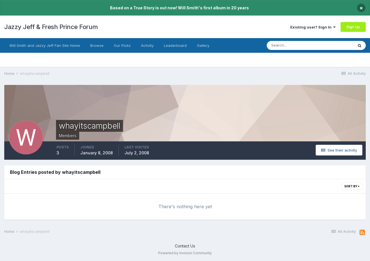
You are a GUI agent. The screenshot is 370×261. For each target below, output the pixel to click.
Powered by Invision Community (185, 253)
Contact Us (185, 246)
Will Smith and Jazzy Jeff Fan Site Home (44, 45)
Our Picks (122, 45)
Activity (147, 45)
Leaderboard (175, 45)
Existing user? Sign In (312, 27)
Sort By (352, 186)
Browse (97, 45)
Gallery (203, 45)
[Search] (294, 45)
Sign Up (353, 27)
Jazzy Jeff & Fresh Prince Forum (51, 26)
